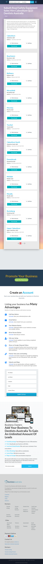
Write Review (14, 43)
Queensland (26, 523)
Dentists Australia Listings (21, 562)
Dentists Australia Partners (11, 554)
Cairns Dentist (35, 509)
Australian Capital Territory (33, 528)
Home (6, 16)
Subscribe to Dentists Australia (12, 544)
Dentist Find (26, 506)
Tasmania (25, 526)
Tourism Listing (8, 549)
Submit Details (21, 394)
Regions (7, 496)
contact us (16, 541)
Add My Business (21, 280)
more (23, 243)
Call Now (29, 43)
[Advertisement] (21, 259)
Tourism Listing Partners (17, 508)
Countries (7, 494)
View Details (14, 46)
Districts (7, 500)
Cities (6, 498)
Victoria (17, 523)
